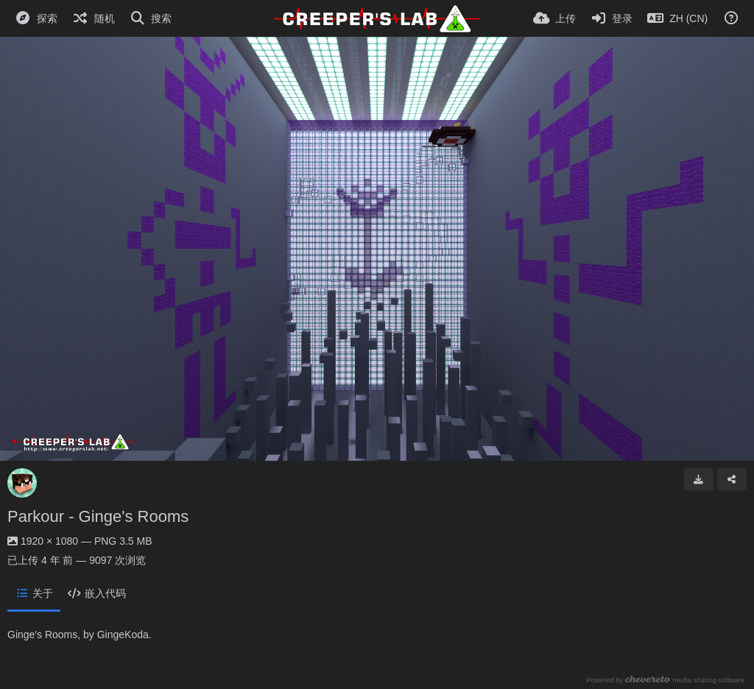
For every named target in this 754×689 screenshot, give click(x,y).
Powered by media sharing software (665, 680)
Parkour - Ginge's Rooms (97, 516)
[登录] (612, 18)
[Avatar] (22, 483)
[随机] (93, 18)
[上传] (554, 18)
